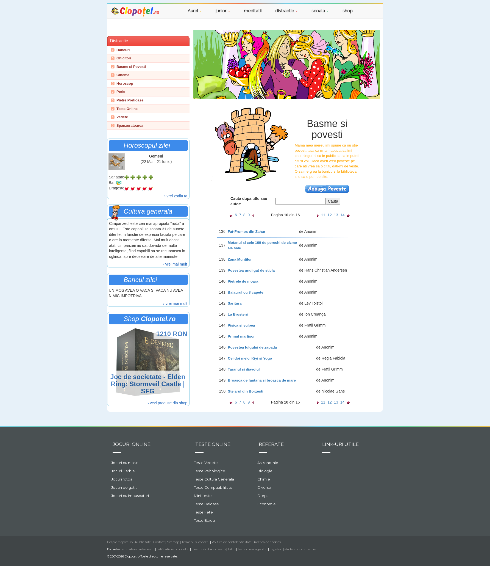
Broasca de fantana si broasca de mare (262, 380)
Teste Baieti (204, 520)
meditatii (252, 10)
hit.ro (231, 549)
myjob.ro (276, 549)
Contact (159, 542)
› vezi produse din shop (167, 403)
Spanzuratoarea (129, 125)
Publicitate (143, 542)
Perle (120, 92)
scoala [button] (320, 10)
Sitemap (173, 542)
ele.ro (221, 549)
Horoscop (124, 83)
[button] (369, 11)
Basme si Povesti (131, 67)
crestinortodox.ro (204, 549)
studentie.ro (293, 549)
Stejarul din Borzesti (245, 391)
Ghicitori (123, 58)
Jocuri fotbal (122, 479)
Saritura (234, 303)
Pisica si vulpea (241, 325)
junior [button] (223, 10)
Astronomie (267, 462)
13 (336, 215)
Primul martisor (241, 336)
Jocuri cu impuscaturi (130, 495)
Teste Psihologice (209, 471)
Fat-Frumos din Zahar (246, 232)
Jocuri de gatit (124, 487)
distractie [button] (286, 10)
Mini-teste (203, 495)
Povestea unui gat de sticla (251, 270)
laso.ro (242, 549)
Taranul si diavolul (244, 369)
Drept (262, 495)
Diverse (264, 487)
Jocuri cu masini (125, 462)
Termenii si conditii (195, 542)
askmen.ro (146, 549)
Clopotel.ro (135, 11)
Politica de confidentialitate (232, 542)
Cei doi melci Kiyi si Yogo (250, 358)
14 (342, 215)
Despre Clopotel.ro (120, 542)
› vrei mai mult (175, 264)
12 (329, 215)
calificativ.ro (165, 549)
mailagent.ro (258, 549)
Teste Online (127, 109)
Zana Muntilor (240, 259)
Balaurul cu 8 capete (245, 292)
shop (348, 10)
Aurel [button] (195, 10)
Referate (271, 444)
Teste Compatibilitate (213, 487)
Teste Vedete (206, 462)
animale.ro (129, 549)
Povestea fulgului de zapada (252, 347)
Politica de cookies (267, 542)
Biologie (264, 471)
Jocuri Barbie (123, 471)
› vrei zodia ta (175, 196)
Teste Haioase (206, 504)
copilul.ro (182, 549)
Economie (266, 504)
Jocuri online (132, 444)
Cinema (122, 75)
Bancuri (123, 50)
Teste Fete (203, 512)
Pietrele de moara (243, 281)
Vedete (122, 117)
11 (323, 215)
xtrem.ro (310, 549)
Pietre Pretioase (129, 100)
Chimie (263, 479)
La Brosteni (238, 314)
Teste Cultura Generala (214, 479)
